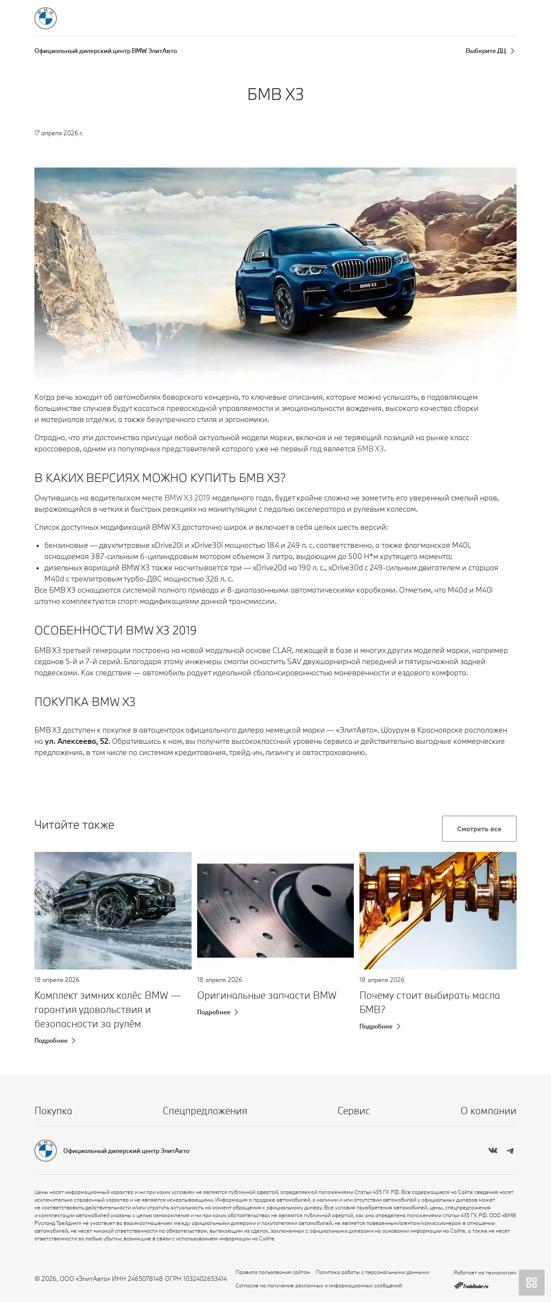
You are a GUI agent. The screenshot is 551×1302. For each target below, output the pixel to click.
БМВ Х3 (370, 449)
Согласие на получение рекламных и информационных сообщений (318, 1285)
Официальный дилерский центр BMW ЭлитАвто (105, 51)
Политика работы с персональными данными (372, 1271)
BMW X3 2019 (187, 498)
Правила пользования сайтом (272, 1271)
